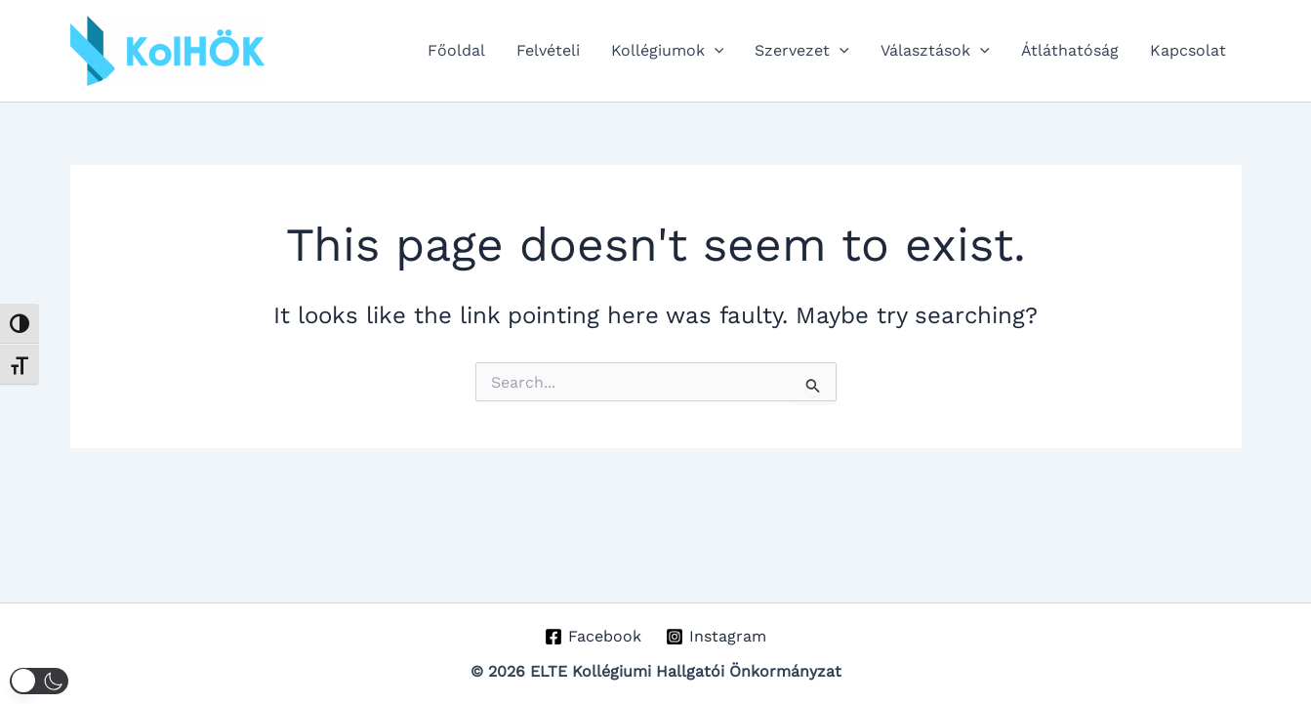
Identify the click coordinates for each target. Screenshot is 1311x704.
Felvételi (548, 50)
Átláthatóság (1070, 50)
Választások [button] (935, 51)
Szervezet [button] (802, 51)
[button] (714, 51)
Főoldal (456, 50)
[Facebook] (593, 636)
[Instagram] (716, 636)
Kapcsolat (1188, 50)
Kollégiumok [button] (667, 51)
